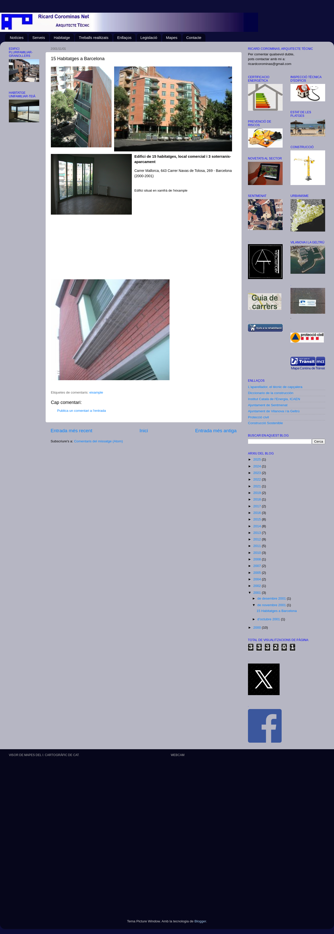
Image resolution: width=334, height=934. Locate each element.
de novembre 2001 (272, 605)
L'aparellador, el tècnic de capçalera (275, 387)
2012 (257, 539)
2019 (257, 493)
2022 (257, 479)
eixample (96, 392)
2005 (257, 573)
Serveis (38, 37)
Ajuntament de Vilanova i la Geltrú (274, 411)
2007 (257, 566)
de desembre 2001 (272, 598)
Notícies (17, 37)
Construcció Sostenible (265, 423)
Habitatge (62, 37)
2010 (257, 553)
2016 (257, 513)
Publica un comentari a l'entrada (81, 411)
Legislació (148, 37)
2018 (257, 499)
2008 (257, 559)
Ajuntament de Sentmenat (267, 405)
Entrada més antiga (216, 430)
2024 (257, 466)
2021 (257, 486)
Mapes (171, 37)
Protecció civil (258, 417)
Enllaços (124, 37)
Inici (143, 430)
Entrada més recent (71, 430)
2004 (257, 579)
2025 (257, 459)
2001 (257, 593)
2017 (257, 506)
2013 (257, 533)
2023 (257, 473)
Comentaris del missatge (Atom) (98, 441)
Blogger (200, 921)
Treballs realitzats (93, 37)
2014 (257, 526)
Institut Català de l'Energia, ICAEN (274, 399)
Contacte (193, 37)
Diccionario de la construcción (270, 393)
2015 (257, 519)
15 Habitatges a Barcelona (277, 611)
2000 (257, 627)
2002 (257, 586)
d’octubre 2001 (269, 619)
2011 (257, 546)
